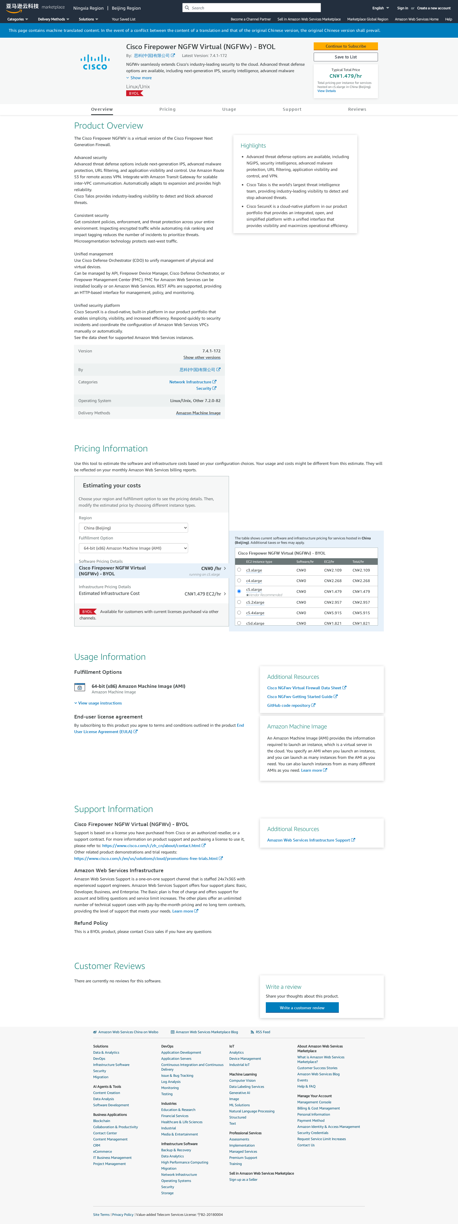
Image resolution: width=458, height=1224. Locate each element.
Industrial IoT (239, 1064)
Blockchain (101, 1121)
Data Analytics (172, 1156)
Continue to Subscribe (346, 46)
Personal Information (313, 1114)
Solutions (100, 1046)
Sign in (402, 8)
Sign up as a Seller (243, 1179)
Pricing (167, 109)
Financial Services (174, 1116)
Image (234, 1099)
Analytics (236, 1052)
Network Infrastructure (190, 381)
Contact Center (105, 1133)
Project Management (109, 1163)
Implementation (242, 1145)
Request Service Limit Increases (321, 1139)
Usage (229, 109)
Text (232, 1123)
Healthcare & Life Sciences (181, 1122)
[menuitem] (98, 702)
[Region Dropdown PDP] (133, 528)
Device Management (245, 1058)
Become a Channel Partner (251, 19)
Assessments (239, 1139)
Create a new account (434, 8)
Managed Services (243, 1151)
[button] (381, 8)
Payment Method (311, 1120)
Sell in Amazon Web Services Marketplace (309, 19)
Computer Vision (242, 1080)
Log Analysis (171, 1081)
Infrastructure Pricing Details (105, 586)
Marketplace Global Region (367, 19)
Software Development (111, 1105)
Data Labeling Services (246, 1086)
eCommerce (102, 1151)
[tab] (152, 570)
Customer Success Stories (317, 1068)
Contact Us (306, 1145)
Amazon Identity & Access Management (328, 1126)
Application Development (181, 1052)
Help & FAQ (306, 1086)
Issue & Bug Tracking (177, 1075)
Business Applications (110, 1114)
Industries (168, 1103)
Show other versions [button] (202, 357)
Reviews (357, 109)
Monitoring (170, 1088)
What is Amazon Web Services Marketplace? (320, 1059)
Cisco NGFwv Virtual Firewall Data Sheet (304, 687)
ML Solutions (239, 1105)
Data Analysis (103, 1099)
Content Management (110, 1139)
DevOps (99, 1058)
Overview (102, 109)
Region (85, 517)
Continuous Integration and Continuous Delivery (192, 1066)
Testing (167, 1094)
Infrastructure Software (111, 1064)
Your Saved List (123, 19)
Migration (100, 1077)
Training (235, 1163)
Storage (167, 1193)
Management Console (314, 1102)
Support (292, 109)
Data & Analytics (106, 1052)
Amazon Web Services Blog (318, 1074)
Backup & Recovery (176, 1150)
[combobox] (251, 7)
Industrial (168, 1128)
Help (448, 19)
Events (302, 1080)
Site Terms (101, 1214)
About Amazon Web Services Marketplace (320, 1048)
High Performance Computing (184, 1162)
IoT (231, 1046)
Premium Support (243, 1157)
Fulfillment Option (96, 538)
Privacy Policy (122, 1214)
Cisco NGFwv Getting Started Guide (299, 696)
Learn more (311, 770)
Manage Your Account (314, 1096)
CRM (96, 1145)
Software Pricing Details (101, 561)
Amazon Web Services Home (416, 19)
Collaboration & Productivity (115, 1127)
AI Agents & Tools (107, 1086)
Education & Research (178, 1109)
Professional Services (245, 1133)
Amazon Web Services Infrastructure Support (308, 839)
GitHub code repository (288, 705)
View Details (327, 91)
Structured (237, 1117)
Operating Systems (176, 1180)
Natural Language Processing (252, 1111)
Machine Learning (243, 1074)
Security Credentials (312, 1132)
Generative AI (239, 1092)
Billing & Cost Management (318, 1108)
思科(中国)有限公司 (152, 55)
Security (203, 388)
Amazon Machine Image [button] (198, 412)
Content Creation (106, 1092)
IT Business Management (112, 1157)
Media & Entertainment (179, 1134)
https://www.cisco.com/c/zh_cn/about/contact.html (151, 845)
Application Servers (176, 1058)
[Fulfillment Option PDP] (133, 548)
